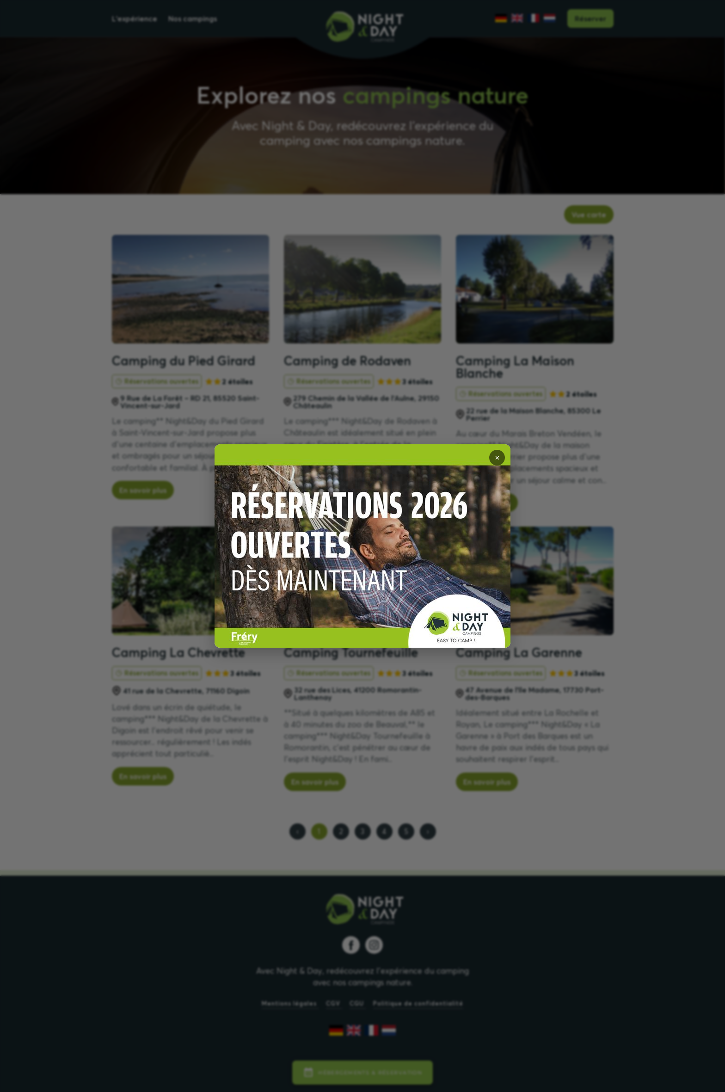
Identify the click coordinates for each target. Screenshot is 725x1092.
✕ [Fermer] (497, 457)
